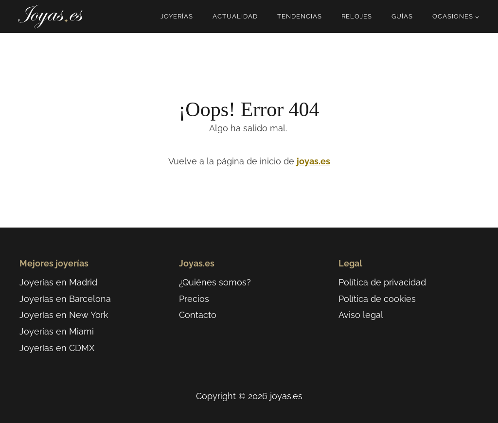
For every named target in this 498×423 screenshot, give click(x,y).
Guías (402, 16)
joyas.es (313, 161)
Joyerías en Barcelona (65, 299)
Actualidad (235, 16)
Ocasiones (452, 16)
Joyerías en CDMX (56, 348)
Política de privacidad (382, 282)
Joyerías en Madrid (58, 282)
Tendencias (299, 16)
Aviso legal (360, 315)
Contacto (197, 315)
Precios (194, 299)
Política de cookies (377, 299)
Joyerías (176, 16)
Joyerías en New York (63, 315)
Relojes (356, 16)
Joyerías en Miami (56, 331)
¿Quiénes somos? (215, 282)
